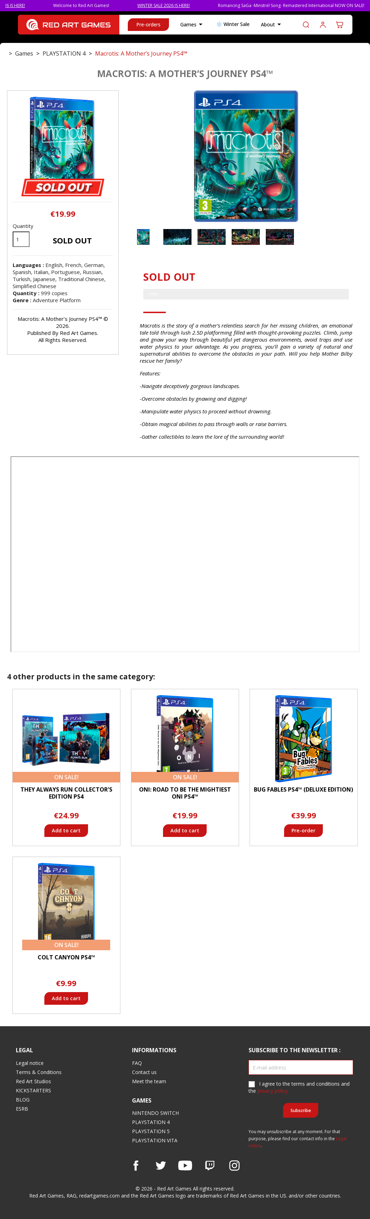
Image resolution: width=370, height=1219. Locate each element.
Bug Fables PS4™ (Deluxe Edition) (303, 789)
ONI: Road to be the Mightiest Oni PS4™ (185, 793)
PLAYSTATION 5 (151, 1131)
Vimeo (210, 1165)
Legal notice (30, 1063)
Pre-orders (148, 24)
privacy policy (272, 1090)
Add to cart (66, 830)
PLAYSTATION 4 (151, 1122)
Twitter (160, 1165)
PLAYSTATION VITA (154, 1140)
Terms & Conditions (39, 1072)
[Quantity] (21, 239)
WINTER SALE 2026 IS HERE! (176, 5)
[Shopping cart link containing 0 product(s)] (339, 24)
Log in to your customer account (323, 24)
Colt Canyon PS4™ (66, 957)
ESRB (22, 1108)
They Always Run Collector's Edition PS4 (66, 793)
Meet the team (149, 1081)
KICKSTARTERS (33, 1090)
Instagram (234, 1165)
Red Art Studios (33, 1081)
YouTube (185, 1165)
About (272, 24)
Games (192, 24)
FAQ (137, 1063)
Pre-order (303, 830)
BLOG (23, 1099)
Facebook (136, 1165)
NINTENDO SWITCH (155, 1113)
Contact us (144, 1072)
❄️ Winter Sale (233, 24)
